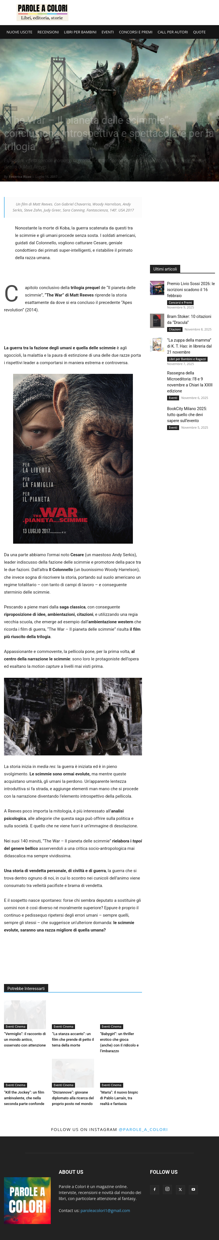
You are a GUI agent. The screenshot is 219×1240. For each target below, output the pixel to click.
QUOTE (199, 32)
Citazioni (175, 329)
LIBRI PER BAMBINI (80, 32)
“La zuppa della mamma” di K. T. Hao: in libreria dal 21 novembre (189, 346)
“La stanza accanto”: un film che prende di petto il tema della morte (73, 1039)
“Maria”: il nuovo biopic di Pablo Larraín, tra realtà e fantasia (119, 1098)
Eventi (173, 398)
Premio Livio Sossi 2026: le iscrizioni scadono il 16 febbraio (191, 289)
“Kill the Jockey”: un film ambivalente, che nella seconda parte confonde (24, 1098)
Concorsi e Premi (180, 303)
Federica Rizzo (20, 176)
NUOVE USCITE (20, 32)
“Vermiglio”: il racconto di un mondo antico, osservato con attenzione (25, 1039)
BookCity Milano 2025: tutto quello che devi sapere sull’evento (187, 414)
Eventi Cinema (15, 1027)
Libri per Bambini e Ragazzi (187, 359)
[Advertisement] (148, 12)
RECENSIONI (48, 32)
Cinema (11, 108)
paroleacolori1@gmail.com (105, 1210)
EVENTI (108, 32)
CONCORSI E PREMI (136, 32)
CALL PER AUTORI (173, 32)
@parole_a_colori (143, 1129)
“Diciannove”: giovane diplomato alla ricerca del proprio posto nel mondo (73, 1098)
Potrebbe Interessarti (26, 988)
